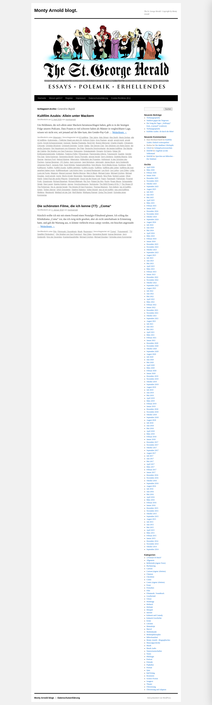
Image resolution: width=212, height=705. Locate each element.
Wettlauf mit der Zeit (63, 192)
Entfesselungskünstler (46, 154)
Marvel (149, 629)
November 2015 (152, 511)
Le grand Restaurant (92, 170)
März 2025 (150, 203)
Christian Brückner (53, 146)
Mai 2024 (150, 230)
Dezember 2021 (152, 310)
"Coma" (113, 231)
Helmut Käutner (63, 159)
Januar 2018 (151, 439)
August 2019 (151, 387)
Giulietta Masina (120, 157)
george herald (94, 157)
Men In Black (92, 173)
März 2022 (150, 302)
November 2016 (152, 478)
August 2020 (151, 354)
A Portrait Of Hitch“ (154, 558)
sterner (70, 184)
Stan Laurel (48, 184)
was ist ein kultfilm (106, 190)
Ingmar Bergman (52, 162)
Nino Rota (107, 176)
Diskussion (78, 151)
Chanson (150, 574)
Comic (149, 580)
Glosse (149, 599)
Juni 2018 (150, 426)
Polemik (150, 662)
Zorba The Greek (105, 192)
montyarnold (71, 120)
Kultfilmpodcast (62, 170)
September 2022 (152, 285)
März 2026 (150, 170)
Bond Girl (91, 143)
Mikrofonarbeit (152, 637)
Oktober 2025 (152, 184)
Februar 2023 (151, 272)
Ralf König (151, 673)
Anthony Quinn (89, 140)
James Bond (110, 162)
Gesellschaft (151, 596)
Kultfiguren (41, 168)
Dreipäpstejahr (89, 151)
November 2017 (152, 445)
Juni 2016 (150, 492)
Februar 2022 (151, 305)
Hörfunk (150, 607)
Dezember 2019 (152, 376)
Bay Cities (87, 234)
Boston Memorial (103, 143)
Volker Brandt (92, 190)
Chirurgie (41, 146)
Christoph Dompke (69, 146)
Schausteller (127, 181)
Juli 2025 (150, 192)
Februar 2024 (151, 239)
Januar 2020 (151, 373)
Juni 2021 (150, 327)
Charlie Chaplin (117, 143)
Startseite (42, 98)
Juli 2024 (150, 225)
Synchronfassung (81, 184)
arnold (110, 140)
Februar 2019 (151, 404)
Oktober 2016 (152, 481)
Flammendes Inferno (97, 154)
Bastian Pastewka (79, 143)
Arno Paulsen (101, 140)
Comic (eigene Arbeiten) (156, 582)
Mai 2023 (150, 263)
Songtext (150, 681)
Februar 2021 (151, 338)
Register (69, 98)
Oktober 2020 (152, 349)
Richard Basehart (60, 181)
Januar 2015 (151, 538)
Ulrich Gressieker (63, 190)
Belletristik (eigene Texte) (156, 563)
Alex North (113, 137)
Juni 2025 (150, 195)
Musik (80, 231)
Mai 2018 (150, 428)
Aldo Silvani (104, 137)
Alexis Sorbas (124, 137)
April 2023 (150, 266)
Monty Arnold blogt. (55, 10)
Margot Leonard (65, 173)
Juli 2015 (150, 522)
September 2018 (152, 417)
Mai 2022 (150, 296)
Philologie (150, 657)
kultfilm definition (74, 168)
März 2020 (150, 368)
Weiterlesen (119, 132)
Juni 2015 (150, 525)
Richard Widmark (75, 181)
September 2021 (152, 318)
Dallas (86, 146)
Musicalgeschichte (153, 643)
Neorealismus (88, 176)
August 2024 (151, 222)
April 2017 (150, 464)
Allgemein (57, 137)
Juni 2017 (150, 459)
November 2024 (152, 214)
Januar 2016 (151, 505)
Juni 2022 (150, 294)
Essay (149, 585)
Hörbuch (150, 604)
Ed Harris (108, 151)
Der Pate (80, 148)
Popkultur (150, 665)
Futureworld (112, 154)
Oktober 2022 (152, 283)
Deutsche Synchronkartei (95, 148)
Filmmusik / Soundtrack (67, 231)
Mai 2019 (150, 395)
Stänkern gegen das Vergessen (158, 120)
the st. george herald (59, 187)
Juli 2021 (150, 324)
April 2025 (150, 200)
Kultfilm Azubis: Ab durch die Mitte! (160, 131)
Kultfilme (98, 168)
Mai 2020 (150, 362)
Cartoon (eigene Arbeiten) (156, 571)
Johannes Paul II (44, 165)
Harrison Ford (50, 159)
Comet (80, 146)
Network (99, 176)
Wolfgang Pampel (90, 192)
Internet (149, 613)
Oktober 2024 (152, 217)
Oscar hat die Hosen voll (90, 179)
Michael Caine (104, 173)
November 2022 (152, 280)
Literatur (150, 624)
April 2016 (150, 497)
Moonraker (78, 176)
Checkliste (150, 577)
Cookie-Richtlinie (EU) (121, 98)
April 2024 (150, 233)
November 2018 (152, 412)
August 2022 (151, 288)
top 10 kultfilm (125, 187)
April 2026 (150, 167)
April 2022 (150, 299)
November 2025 (152, 181)
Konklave (122, 165)
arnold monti (119, 140)
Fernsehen (150, 588)
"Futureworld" (122, 231)
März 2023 (150, 269)
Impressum (81, 98)
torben (40, 190)
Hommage (150, 602)
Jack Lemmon (75, 162)
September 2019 (152, 384)
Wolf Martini (77, 192)
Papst (103, 179)
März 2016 (150, 500)
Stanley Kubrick (60, 184)
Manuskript (151, 626)
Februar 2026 (151, 173)
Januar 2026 (151, 175)
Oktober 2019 (152, 382)
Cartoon (149, 569)
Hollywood (105, 159)
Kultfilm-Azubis (88, 168)
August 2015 (151, 519)
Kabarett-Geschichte (154, 618)
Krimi (149, 621)
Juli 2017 (150, 456)
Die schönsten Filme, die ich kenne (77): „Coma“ (74, 206)
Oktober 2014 (152, 547)
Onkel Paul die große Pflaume (55, 179)
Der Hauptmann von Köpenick (63, 148)
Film (55, 231)
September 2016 (152, 483)
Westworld (49, 192)
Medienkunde (152, 632)
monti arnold (50, 176)
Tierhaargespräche (153, 118)
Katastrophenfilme (83, 165)
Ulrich (149, 148)
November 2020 (152, 346)
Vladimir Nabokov (78, 190)
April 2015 (150, 530)
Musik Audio (151, 648)
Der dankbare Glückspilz (164, 145)
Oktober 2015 (152, 514)
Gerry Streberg (107, 157)
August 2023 (151, 255)
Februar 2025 (151, 206)
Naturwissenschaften (154, 651)
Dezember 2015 (152, 508)
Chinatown (128, 143)
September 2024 (152, 219)
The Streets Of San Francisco (80, 187)
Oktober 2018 (152, 415)
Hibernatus (74, 159)
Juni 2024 (150, 228)
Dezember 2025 (152, 178)
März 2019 (150, 401)
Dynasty (99, 151)
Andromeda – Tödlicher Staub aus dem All (64, 140)
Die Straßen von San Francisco (60, 151)
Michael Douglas (101, 237)
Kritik (129, 165)
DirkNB (149, 151)
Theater (149, 684)
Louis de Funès (43, 173)
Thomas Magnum (101, 187)
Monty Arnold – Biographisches (158, 640)
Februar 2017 (151, 470)
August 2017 (151, 453)
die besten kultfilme (114, 148)
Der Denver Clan (97, 146)
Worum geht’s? (55, 98)
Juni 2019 (150, 393)
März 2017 (150, 467)
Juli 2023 (150, 258)
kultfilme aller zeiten (111, 168)
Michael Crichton (117, 173)
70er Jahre (93, 137)
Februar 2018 (151, 437)
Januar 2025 (151, 208)
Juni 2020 (150, 360)
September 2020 (152, 351)
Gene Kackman (51, 157)
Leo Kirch (105, 170)
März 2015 (150, 533)
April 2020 (150, 365)
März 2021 (150, 335)
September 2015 (152, 516)
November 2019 (152, 379)
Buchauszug (151, 566)
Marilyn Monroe (79, 173)
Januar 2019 (151, 406)
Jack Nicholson (88, 162)
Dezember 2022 (152, 277)
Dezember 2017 (152, 442)
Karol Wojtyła (69, 165)
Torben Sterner (49, 190)
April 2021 (150, 332)
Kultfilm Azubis (60, 168)
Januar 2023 (151, 274)
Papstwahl (111, 179)
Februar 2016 (151, 503)
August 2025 (151, 189)
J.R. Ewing (64, 162)
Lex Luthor (114, 170)
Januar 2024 (151, 241)
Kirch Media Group (109, 165)
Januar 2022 (151, 307)
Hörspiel (150, 610)
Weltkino (40, 192)
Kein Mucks (96, 165)
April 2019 (150, 398)
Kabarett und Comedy (155, 615)
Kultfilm (50, 168)
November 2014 (152, 544)
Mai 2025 (150, 197)
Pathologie (120, 179)
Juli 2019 (150, 390)
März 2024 (150, 236)
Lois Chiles (124, 170)
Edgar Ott (116, 151)
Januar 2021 (151, 340)
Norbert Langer (118, 176)
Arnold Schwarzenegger (52, 143)
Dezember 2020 (152, 343)
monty (58, 176)
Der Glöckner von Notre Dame (117, 146)
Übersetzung (151, 687)
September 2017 (152, 450)
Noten (149, 654)
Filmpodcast (84, 154)
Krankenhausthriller (71, 237)
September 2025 (152, 186)
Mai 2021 (150, 329)
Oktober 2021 (152, 316)
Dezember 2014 (152, 541)
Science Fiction (152, 679)
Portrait (149, 668)
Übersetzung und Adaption (156, 690)
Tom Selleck (114, 187)
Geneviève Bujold (66, 157)
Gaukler (121, 154)
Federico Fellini (71, 154)
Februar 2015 (151, 536)
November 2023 (152, 247)
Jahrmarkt (99, 162)
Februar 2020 (151, 371)
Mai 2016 (150, 494)
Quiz (148, 670)
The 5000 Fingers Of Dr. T (110, 184)
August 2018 (151, 420)
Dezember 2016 (152, 475)
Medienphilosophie (154, 635)
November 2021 (152, 313)
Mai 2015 (150, 527)
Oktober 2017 (152, 448)
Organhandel (74, 179)
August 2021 (151, 321)
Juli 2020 (150, 357)
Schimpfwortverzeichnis (163, 148)
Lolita (132, 170)
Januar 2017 (151, 472)
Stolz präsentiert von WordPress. (159, 698)
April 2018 (150, 431)
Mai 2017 (150, 461)
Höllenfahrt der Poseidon (90, 159)
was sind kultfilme (121, 190)
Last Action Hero (76, 170)
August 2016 (151, 486)
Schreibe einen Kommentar (120, 237)
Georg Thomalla (81, 157)
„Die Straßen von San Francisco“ (69, 234)
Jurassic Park (57, 165)
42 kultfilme (83, 137)
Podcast (149, 659)
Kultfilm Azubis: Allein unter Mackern (65, 115)
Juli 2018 (150, 423)
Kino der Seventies (54, 237)
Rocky (106, 181)
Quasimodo (47, 181)
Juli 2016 (150, 489)
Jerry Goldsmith (122, 162)
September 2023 (152, 252)
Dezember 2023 (152, 244)
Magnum (54, 173)
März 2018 (150, 434)
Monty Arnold (67, 176)
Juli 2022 (150, 291)
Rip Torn (86, 181)
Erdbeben (60, 154)
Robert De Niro (97, 181)
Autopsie (67, 143)
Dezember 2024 (152, 211)
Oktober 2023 (152, 250)
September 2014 (152, 549)
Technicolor (93, 184)
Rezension (87, 231)
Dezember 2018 (152, 409)
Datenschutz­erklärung (98, 98)
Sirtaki (39, 184)
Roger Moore (116, 181)
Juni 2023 (150, 261)
